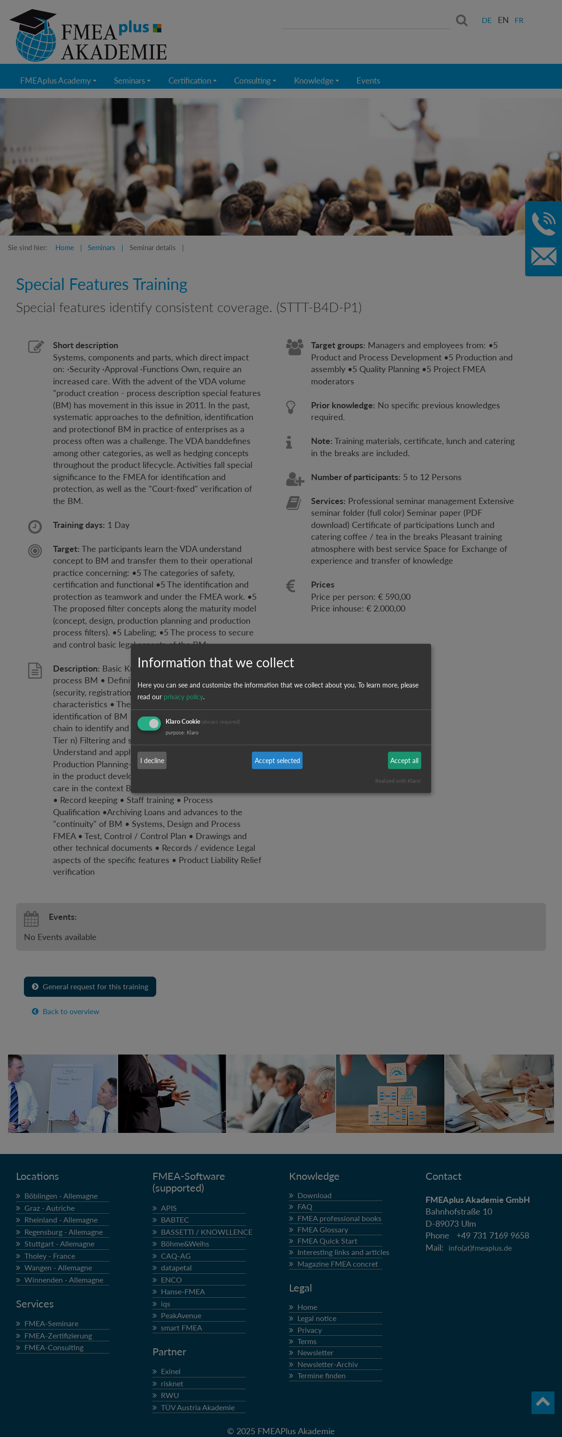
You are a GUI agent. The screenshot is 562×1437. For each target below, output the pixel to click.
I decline (152, 760)
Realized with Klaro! (398, 781)
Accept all (404, 760)
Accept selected (277, 760)
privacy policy (183, 697)
